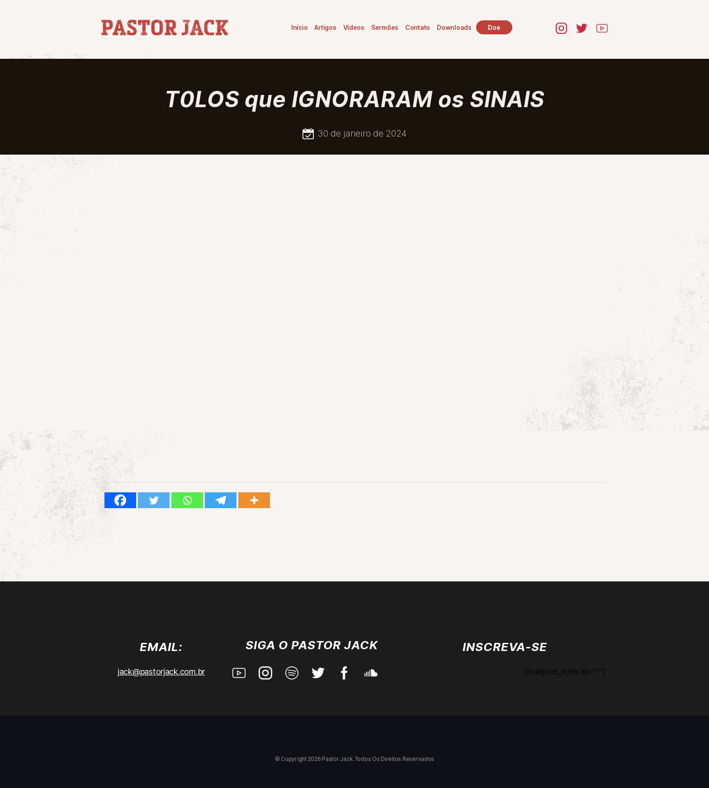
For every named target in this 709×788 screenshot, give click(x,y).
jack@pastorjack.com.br (161, 671)
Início (299, 27)
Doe (494, 27)
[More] (254, 500)
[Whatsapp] (187, 500)
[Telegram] (220, 500)
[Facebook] (120, 500)
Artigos (325, 27)
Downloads (454, 27)
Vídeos (353, 27)
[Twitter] (154, 500)
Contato (417, 27)
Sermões (384, 27)
